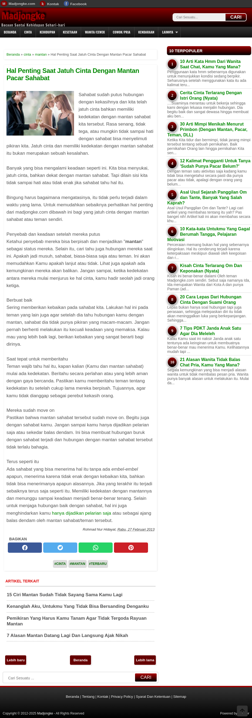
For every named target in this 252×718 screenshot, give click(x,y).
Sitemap (179, 697)
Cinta (28, 32)
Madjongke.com (22, 4)
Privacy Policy (122, 697)
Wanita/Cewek (95, 32)
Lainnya (167, 32)
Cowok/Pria (121, 32)
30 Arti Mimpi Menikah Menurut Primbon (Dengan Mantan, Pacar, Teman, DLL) (207, 129)
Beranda (10, 32)
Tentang (88, 697)
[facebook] (25, 547)
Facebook (78, 4)
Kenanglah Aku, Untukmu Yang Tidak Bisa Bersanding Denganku (78, 606)
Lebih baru (16, 660)
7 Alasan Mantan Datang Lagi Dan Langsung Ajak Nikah (67, 635)
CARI (236, 17)
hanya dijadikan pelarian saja (81, 513)
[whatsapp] (96, 547)
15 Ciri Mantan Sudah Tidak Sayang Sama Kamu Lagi (65, 594)
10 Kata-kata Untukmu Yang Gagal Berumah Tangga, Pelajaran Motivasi (208, 234)
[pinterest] (131, 547)
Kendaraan (146, 32)
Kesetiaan (70, 32)
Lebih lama (145, 660)
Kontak (53, 4)
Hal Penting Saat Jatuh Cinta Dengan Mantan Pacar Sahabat (72, 74)
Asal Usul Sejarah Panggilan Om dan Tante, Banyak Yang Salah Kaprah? (207, 197)
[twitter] (60, 547)
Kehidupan (47, 32)
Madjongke (23, 16)
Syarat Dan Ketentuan (153, 697)
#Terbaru (98, 564)
